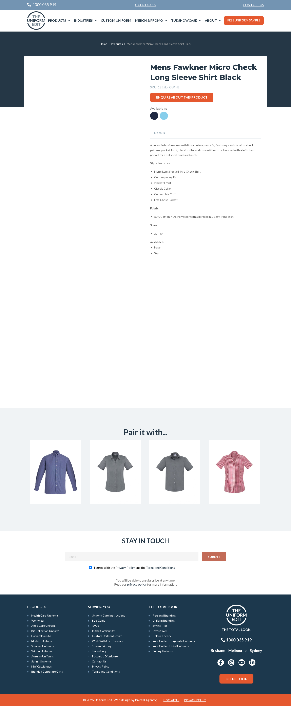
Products (57, 20)
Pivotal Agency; (146, 701)
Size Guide (98, 621)
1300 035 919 (236, 640)
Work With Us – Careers (107, 642)
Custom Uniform (116, 20)
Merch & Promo (149, 20)
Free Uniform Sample (243, 20)
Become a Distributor (105, 657)
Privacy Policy (125, 568)
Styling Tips (160, 626)
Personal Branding (164, 616)
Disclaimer (171, 701)
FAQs (95, 626)
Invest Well (160, 631)
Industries (83, 20)
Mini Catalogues (41, 667)
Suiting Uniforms (163, 652)
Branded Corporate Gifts (47, 672)
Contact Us (253, 5)
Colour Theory (162, 636)
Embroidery (99, 652)
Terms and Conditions (160, 568)
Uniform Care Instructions (108, 616)
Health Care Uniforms (45, 616)
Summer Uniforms (42, 647)
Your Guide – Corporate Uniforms (174, 642)
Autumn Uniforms (42, 657)
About (211, 20)
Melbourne (237, 651)
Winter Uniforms (41, 652)
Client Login (237, 680)
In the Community (103, 631)
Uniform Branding (164, 621)
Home (103, 44)
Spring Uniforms (41, 662)
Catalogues (145, 5)
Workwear (37, 621)
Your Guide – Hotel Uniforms (171, 647)
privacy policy (137, 585)
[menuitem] (253, 5)
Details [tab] (159, 133)
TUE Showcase (184, 20)
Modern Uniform (41, 642)
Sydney (256, 651)
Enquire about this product (182, 97)
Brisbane (218, 651)
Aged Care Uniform (43, 626)
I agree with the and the (134, 568)
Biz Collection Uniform (45, 631)
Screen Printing (102, 647)
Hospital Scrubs (41, 636)
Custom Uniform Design (107, 636)
